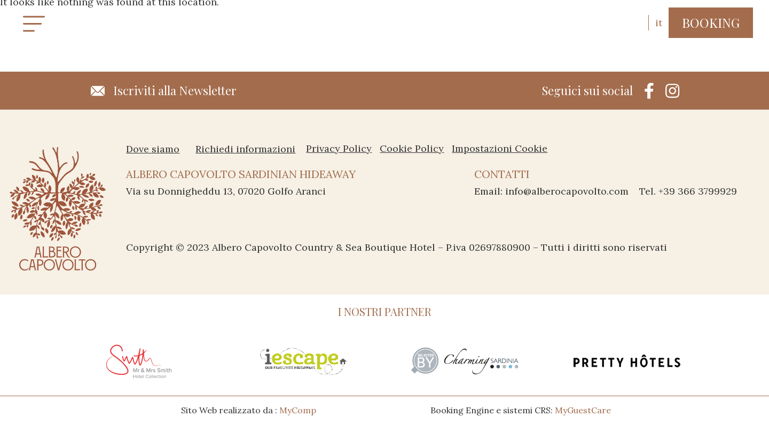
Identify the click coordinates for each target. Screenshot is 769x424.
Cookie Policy (412, 148)
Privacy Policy (339, 148)
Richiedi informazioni (245, 148)
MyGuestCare (583, 410)
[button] (711, 22)
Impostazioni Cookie (499, 148)
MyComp (297, 410)
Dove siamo (152, 148)
